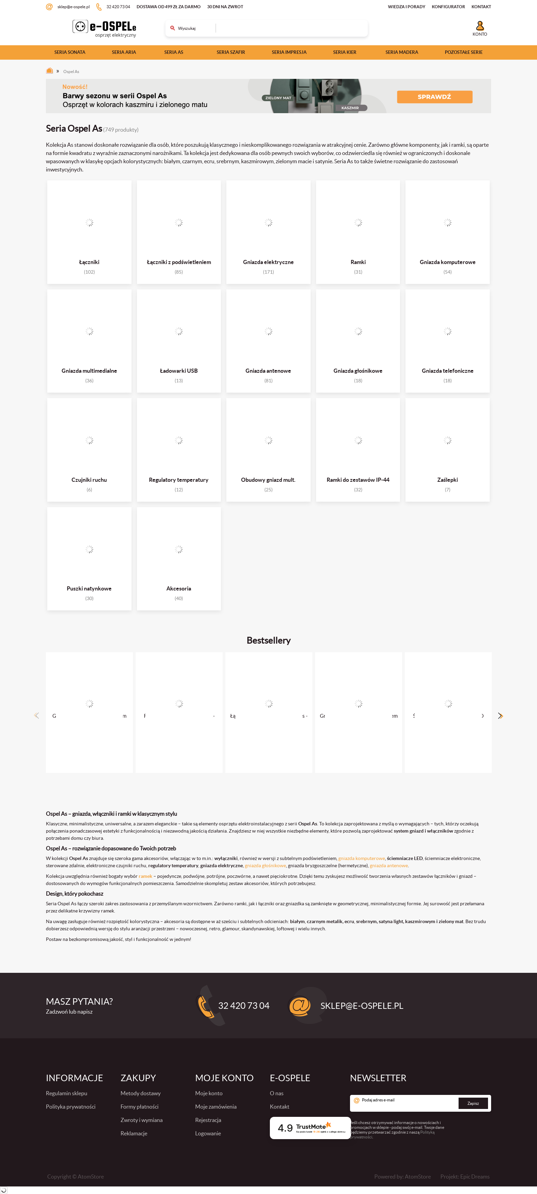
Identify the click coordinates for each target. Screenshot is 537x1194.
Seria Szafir (231, 52)
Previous (36, 715)
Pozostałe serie (464, 52)
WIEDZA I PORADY (406, 6)
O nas (277, 1093)
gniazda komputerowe (361, 858)
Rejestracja (208, 1120)
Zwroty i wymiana (142, 1120)
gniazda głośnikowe (265, 865)
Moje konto (209, 1093)
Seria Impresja (289, 52)
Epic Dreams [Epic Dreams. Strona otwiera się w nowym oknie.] (475, 1176)
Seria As (173, 52)
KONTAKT (481, 6)
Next (500, 715)
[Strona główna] (51, 72)
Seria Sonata (69, 52)
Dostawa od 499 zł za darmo (169, 6)
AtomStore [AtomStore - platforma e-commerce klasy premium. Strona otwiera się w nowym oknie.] (418, 1176)
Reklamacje (134, 1133)
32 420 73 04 (118, 6)
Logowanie (208, 1133)
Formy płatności (140, 1106)
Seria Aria (124, 52)
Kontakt (279, 1106)
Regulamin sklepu (66, 1093)
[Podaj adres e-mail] (420, 1103)
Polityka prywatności (71, 1106)
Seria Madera (402, 52)
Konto (480, 34)
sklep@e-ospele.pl (74, 6)
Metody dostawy (141, 1093)
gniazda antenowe (389, 865)
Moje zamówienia (216, 1106)
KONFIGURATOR (448, 6)
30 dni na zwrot (225, 6)
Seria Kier (345, 52)
